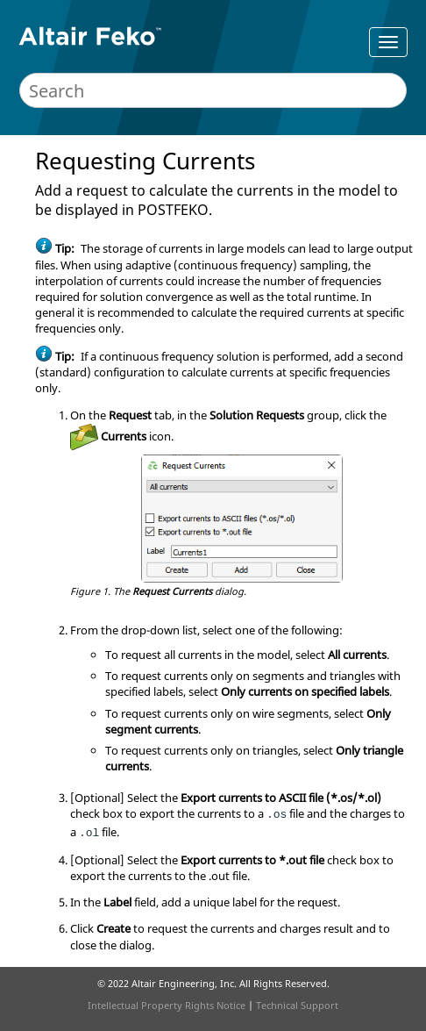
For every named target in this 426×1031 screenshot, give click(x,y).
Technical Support (297, 1005)
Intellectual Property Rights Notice (166, 1005)
